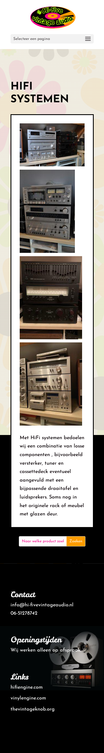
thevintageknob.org (33, 709)
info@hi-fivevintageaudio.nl (42, 605)
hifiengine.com (27, 687)
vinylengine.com (28, 698)
